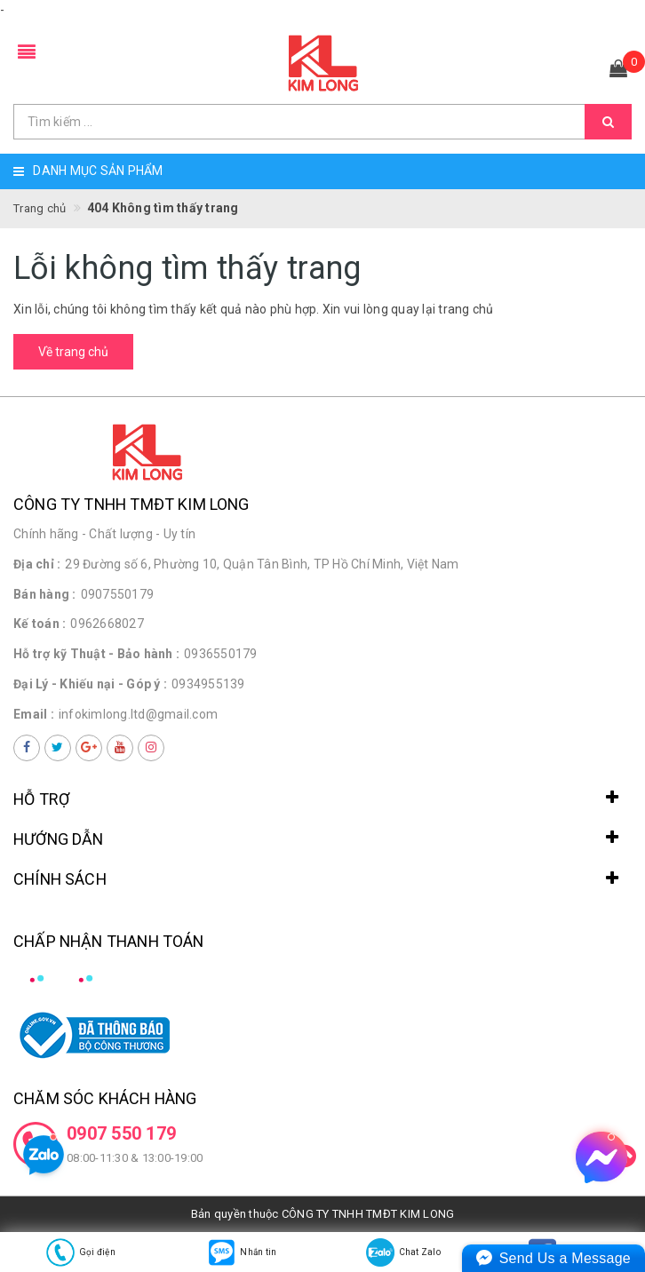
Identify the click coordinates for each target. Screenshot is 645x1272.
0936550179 (221, 654)
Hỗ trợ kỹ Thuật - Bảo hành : (96, 654)
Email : (33, 714)
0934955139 (208, 684)
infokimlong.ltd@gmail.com (138, 714)
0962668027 (107, 623)
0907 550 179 (121, 1133)
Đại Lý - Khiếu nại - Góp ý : (90, 684)
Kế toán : (39, 623)
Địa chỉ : (36, 564)
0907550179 (118, 594)
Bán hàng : (44, 594)
